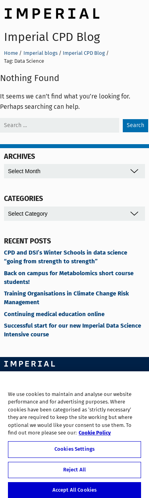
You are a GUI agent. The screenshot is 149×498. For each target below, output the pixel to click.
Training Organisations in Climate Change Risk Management (66, 298)
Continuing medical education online (54, 314)
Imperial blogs (40, 53)
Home (11, 53)
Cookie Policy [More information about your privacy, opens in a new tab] (95, 436)
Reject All (74, 472)
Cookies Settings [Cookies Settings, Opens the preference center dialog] (74, 452)
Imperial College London (51, 12)
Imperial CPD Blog (52, 37)
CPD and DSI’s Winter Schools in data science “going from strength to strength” (65, 257)
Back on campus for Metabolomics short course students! (69, 278)
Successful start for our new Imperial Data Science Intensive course (72, 330)
